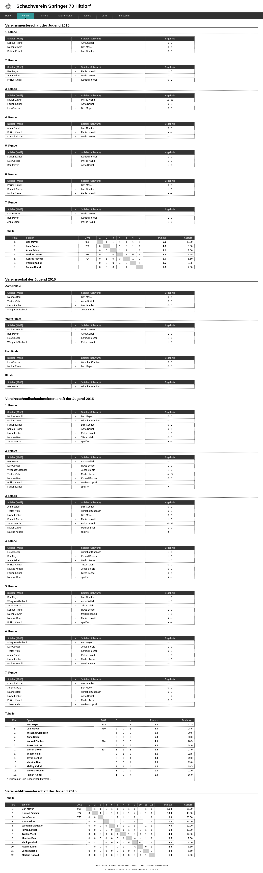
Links (105, 15)
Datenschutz (162, 865)
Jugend (87, 15)
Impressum (123, 15)
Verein (25, 15)
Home (8, 15)
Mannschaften (65, 15)
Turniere (43, 15)
